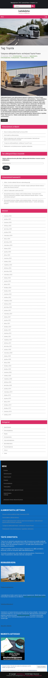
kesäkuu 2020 (7, 369)
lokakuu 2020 (7, 356)
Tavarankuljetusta (25, 57)
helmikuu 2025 (7, 225)
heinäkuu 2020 (7, 366)
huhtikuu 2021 (7, 336)
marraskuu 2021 (8, 313)
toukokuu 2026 (8, 216)
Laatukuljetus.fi (20, 674)
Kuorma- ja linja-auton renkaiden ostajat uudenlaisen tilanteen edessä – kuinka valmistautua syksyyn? (24, 202)
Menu (2, 16)
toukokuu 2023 (8, 258)
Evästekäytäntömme (32, 670)
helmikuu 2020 (7, 382)
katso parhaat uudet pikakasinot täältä (34, 596)
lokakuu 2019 (7, 395)
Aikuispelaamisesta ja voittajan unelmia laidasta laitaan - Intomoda (20, 200)
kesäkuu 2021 (7, 330)
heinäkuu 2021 (7, 326)
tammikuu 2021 (8, 346)
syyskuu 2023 (7, 251)
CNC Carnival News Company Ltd (32, 675)
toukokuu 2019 (8, 411)
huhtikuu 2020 (7, 375)
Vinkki (32, 57)
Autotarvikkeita (8, 483)
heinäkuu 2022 (7, 287)
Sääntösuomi (7, 477)
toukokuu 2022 (8, 294)
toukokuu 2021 (8, 333)
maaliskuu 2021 (8, 339)
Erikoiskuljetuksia (5, 57)
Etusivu (6, 470)
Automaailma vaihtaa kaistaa (11, 135)
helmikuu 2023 (7, 268)
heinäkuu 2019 (7, 405)
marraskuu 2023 (8, 245)
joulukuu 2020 (7, 349)
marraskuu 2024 (8, 235)
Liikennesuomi (7, 473)
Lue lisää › (4, 120)
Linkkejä (6, 495)
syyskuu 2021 (7, 320)
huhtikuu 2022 (7, 297)
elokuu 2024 (7, 238)
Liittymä (6, 190)
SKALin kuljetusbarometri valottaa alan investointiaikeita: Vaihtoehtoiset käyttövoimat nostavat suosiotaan (21, 139)
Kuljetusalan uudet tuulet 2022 (16, 190)
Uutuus (6, 450)
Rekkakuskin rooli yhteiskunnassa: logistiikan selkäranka (18, 146)
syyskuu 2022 (7, 281)
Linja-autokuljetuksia (9, 440)
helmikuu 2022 (7, 304)
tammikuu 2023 (8, 271)
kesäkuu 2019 (7, 408)
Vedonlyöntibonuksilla (23, 615)
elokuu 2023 (7, 255)
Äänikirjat (6, 185)
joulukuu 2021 (7, 310)
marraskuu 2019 (8, 392)
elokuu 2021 (7, 323)
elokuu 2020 (7, 362)
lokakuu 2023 (7, 248)
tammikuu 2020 (8, 385)
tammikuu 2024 (8, 242)
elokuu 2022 (7, 284)
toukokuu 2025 (8, 222)
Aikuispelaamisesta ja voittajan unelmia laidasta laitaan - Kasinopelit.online (22, 193)
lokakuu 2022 (7, 278)
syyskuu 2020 (7, 359)
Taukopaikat (7, 486)
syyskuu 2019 (7, 398)
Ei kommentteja (17, 56)
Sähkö (5, 182)
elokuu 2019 (7, 401)
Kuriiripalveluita (15, 57)
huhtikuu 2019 (7, 414)
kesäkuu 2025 (7, 219)
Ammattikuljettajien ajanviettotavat (13, 490)
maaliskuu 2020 (8, 379)
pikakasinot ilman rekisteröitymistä (13, 499)
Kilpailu (6, 433)
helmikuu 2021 (7, 343)
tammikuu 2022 (8, 307)
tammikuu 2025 (8, 229)
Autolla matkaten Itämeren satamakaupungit (19, 182)
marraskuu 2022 (8, 274)
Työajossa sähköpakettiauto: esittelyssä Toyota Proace (21, 54)
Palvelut (6, 480)
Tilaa (6, 168)
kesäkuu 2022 (7, 291)
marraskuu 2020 (8, 352)
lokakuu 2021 (7, 317)
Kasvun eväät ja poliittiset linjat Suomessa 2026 (16, 132)
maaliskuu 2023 (8, 264)
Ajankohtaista (33, 56)
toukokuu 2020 (8, 372)
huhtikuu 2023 (7, 261)
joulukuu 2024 (7, 232)
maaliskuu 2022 (8, 300)
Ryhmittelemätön (8, 443)
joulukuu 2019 (7, 388)
